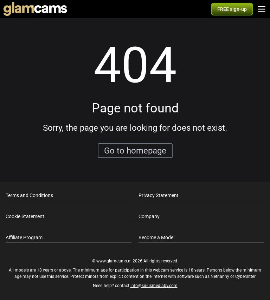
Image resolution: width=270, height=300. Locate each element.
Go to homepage (135, 151)
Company (149, 216)
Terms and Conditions (29, 195)
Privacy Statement (159, 195)
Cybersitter (245, 276)
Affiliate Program (24, 237)
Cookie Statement (25, 216)
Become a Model (156, 237)
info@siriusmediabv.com (154, 285)
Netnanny (220, 276)
